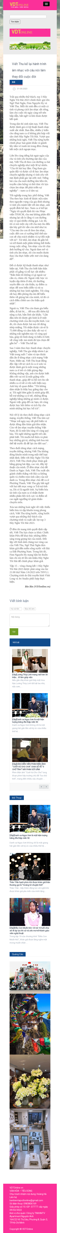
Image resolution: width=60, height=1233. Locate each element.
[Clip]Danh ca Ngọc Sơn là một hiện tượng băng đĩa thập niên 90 (28, 720)
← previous (41, 787)
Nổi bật (16, 642)
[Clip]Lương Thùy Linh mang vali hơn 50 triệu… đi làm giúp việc (30, 676)
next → (46, 787)
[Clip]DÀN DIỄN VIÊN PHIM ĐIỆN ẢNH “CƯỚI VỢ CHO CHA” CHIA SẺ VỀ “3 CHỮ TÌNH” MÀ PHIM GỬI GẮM (29, 767)
